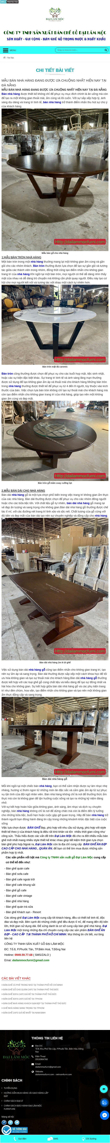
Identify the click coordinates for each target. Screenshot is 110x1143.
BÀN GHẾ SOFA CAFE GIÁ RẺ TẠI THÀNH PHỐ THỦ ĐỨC (29, 994)
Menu (9, 50)
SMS (52, 1138)
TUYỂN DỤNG (10, 1088)
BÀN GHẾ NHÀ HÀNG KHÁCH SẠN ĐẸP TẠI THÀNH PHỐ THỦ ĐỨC (34, 1003)
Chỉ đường (88, 1138)
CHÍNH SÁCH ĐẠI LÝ (13, 1101)
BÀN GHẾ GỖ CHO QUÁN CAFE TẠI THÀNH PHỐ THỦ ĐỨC (30, 989)
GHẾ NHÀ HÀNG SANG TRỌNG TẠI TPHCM (23, 1008)
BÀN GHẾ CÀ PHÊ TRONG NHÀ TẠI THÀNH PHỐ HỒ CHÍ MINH (32, 985)
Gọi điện (19, 1138)
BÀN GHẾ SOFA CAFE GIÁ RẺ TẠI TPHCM (22, 999)
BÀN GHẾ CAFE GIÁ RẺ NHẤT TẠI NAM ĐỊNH (24, 1012)
